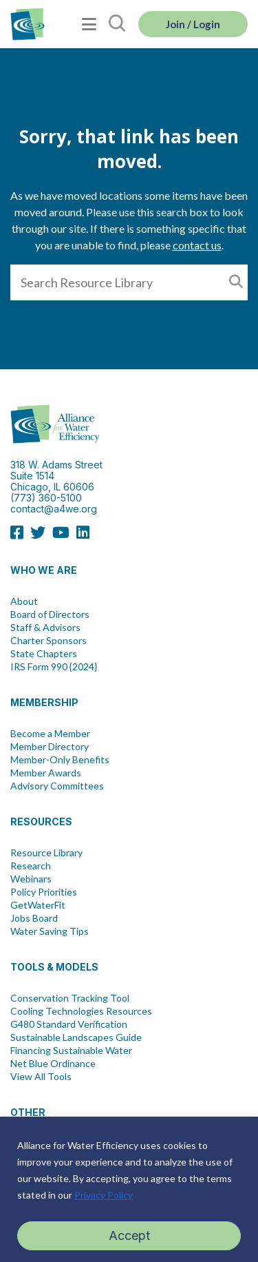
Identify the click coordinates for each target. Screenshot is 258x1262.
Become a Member (50, 733)
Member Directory (49, 746)
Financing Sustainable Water (71, 1050)
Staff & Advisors (45, 627)
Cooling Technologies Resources (81, 1011)
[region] (129, 1189)
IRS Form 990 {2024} (53, 666)
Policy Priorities (43, 892)
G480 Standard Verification (68, 1024)
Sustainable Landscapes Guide (76, 1037)
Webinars (31, 879)
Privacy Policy (103, 1195)
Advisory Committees (57, 786)
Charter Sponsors (48, 640)
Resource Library (46, 852)
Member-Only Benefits (59, 759)
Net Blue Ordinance (53, 1063)
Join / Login (193, 24)
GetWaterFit (37, 905)
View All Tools (41, 1076)
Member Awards (45, 772)
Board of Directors (49, 614)
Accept (129, 1235)
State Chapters (43, 653)
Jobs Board (34, 918)
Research (30, 865)
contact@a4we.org (53, 509)
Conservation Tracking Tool (69, 998)
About (24, 601)
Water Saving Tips (49, 931)
